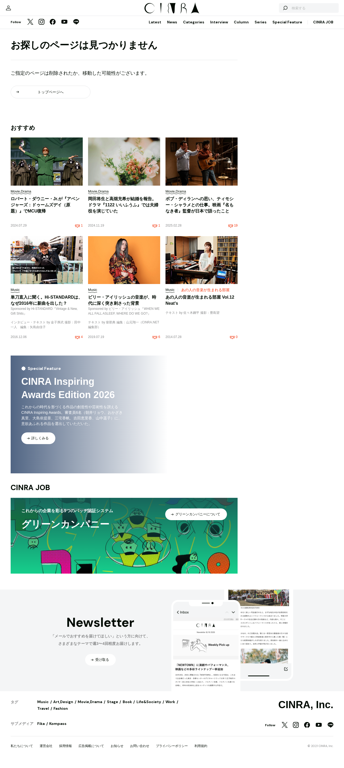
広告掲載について (91, 751)
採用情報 (65, 751)
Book (127, 707)
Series (261, 27)
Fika (41, 729)
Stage (112, 707)
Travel (43, 714)
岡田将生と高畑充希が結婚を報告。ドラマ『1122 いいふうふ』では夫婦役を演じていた (123, 210)
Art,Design (63, 707)
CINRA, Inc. (305, 710)
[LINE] (76, 27)
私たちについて (22, 751)
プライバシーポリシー (172, 751)
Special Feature (287, 27)
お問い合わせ (139, 751)
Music (43, 707)
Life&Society (148, 707)
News (172, 27)
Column (241, 27)
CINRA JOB (323, 27)
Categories (193, 27)
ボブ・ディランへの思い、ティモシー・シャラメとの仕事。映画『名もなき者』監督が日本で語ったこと (199, 210)
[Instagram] (41, 27)
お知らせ (117, 751)
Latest (155, 27)
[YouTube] (64, 28)
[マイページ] (22, 10)
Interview (219, 27)
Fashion (60, 714)
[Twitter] (30, 27)
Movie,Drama (90, 707)
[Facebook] (53, 27)
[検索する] (272, 10)
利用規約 (200, 751)
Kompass (58, 729)
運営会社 (46, 751)
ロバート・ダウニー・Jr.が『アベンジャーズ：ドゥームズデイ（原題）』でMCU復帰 (45, 210)
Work (170, 707)
